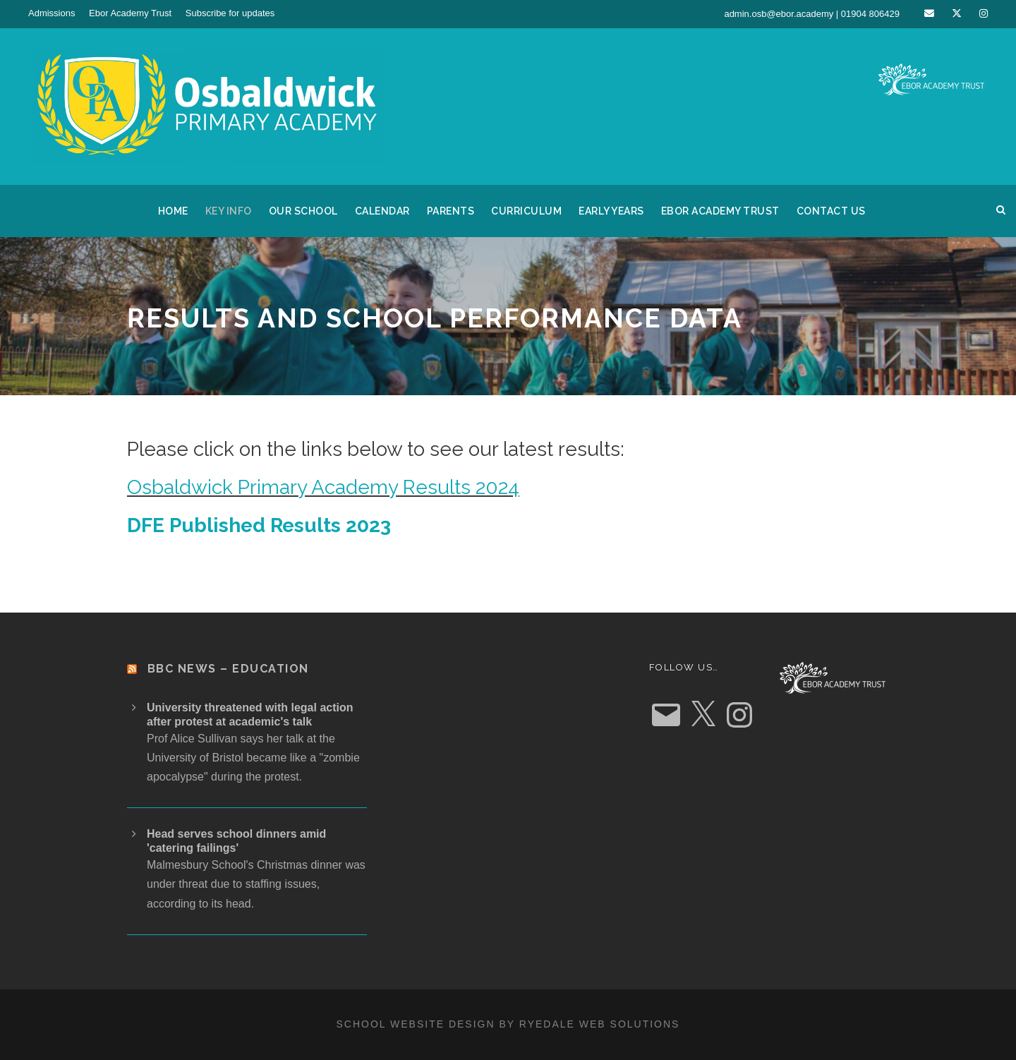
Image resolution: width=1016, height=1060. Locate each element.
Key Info (228, 211)
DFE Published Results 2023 (259, 525)
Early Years (611, 211)
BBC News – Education (228, 668)
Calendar (382, 211)
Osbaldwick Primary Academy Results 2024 (323, 487)
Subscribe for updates (230, 13)
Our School (303, 211)
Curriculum (526, 211)
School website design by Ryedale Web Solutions (508, 1024)
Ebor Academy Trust (130, 13)
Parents (451, 211)
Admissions (51, 13)
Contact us (831, 211)
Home (173, 211)
